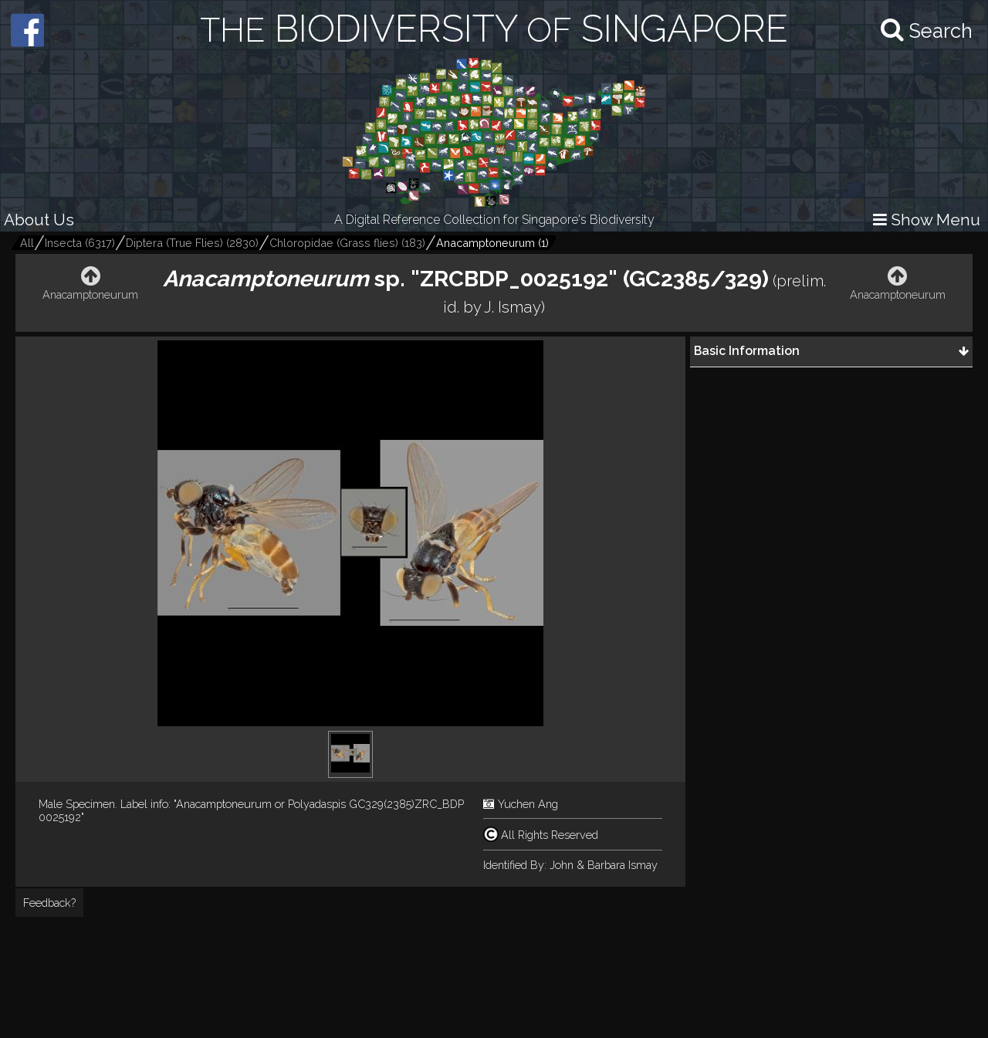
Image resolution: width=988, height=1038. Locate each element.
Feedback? (49, 902)
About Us (39, 219)
